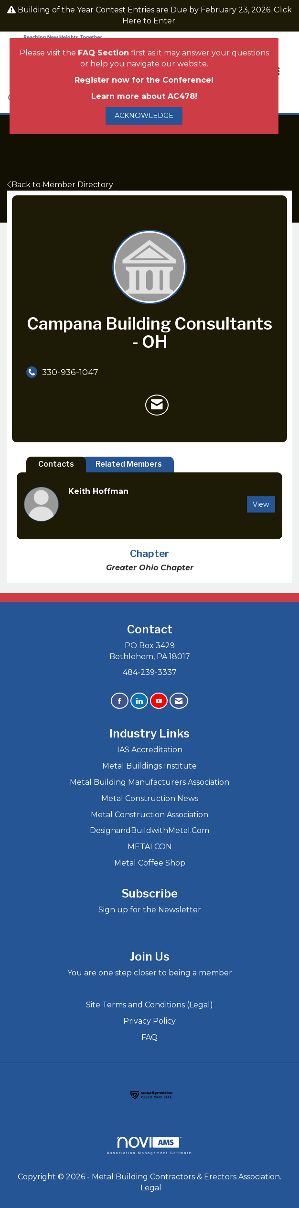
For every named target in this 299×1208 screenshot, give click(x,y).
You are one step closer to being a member (149, 972)
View (261, 504)
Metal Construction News (149, 798)
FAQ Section (103, 52)
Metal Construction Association (149, 814)
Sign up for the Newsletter (149, 909)
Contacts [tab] (56, 464)
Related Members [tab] (129, 464)
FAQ (149, 1037)
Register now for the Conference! (144, 80)
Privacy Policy (149, 1021)
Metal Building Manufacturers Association (149, 782)
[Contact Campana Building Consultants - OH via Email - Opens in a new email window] (157, 405)
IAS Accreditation (149, 749)
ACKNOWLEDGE (144, 115)
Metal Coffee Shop (149, 862)
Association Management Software (149, 1146)
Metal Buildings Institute (149, 765)
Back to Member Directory (60, 184)
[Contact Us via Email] (179, 701)
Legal (150, 1187)
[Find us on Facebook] (119, 701)
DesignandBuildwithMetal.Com (149, 830)
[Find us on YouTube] (159, 701)
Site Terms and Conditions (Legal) (149, 1004)
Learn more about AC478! (144, 96)
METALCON (150, 846)
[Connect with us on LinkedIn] (139, 701)
